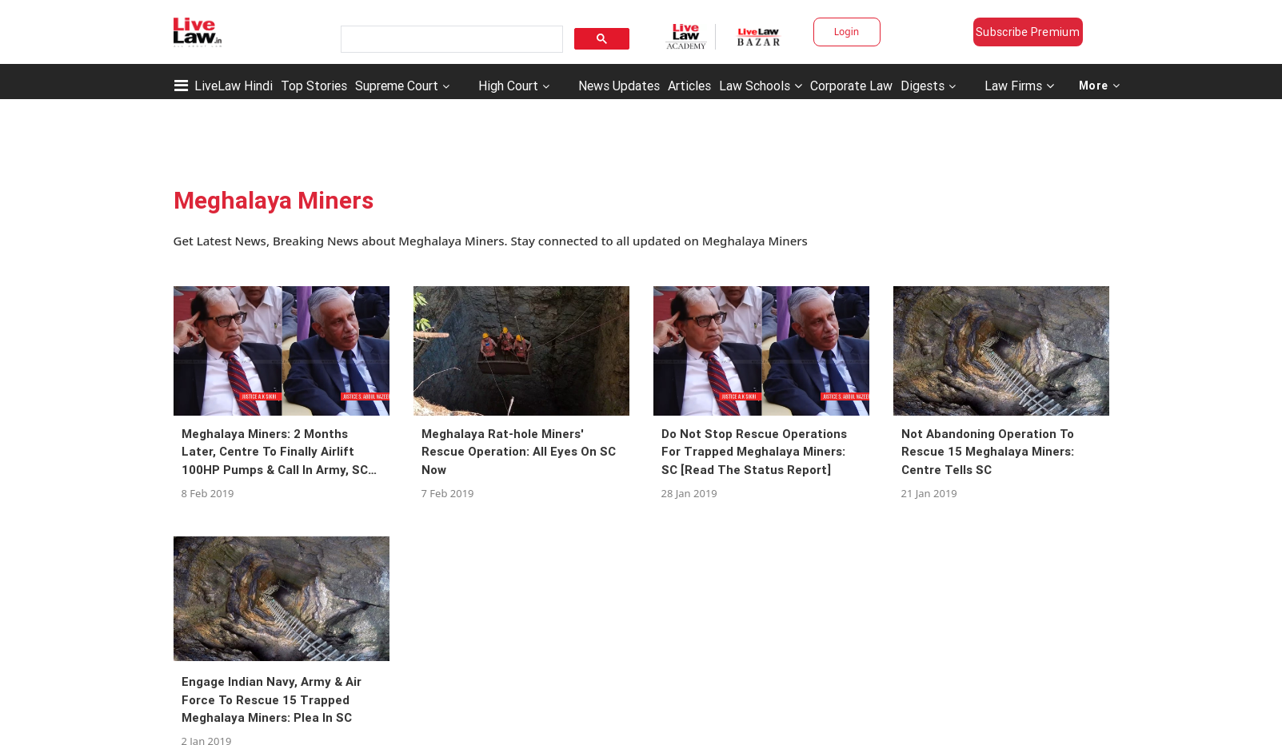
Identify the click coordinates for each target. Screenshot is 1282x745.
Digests (923, 86)
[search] (450, 39)
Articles (689, 86)
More (1099, 85)
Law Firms (1019, 86)
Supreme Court (396, 86)
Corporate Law (851, 86)
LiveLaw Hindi (233, 86)
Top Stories (314, 86)
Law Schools (760, 86)
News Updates (619, 86)
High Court (508, 86)
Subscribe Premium (1028, 32)
